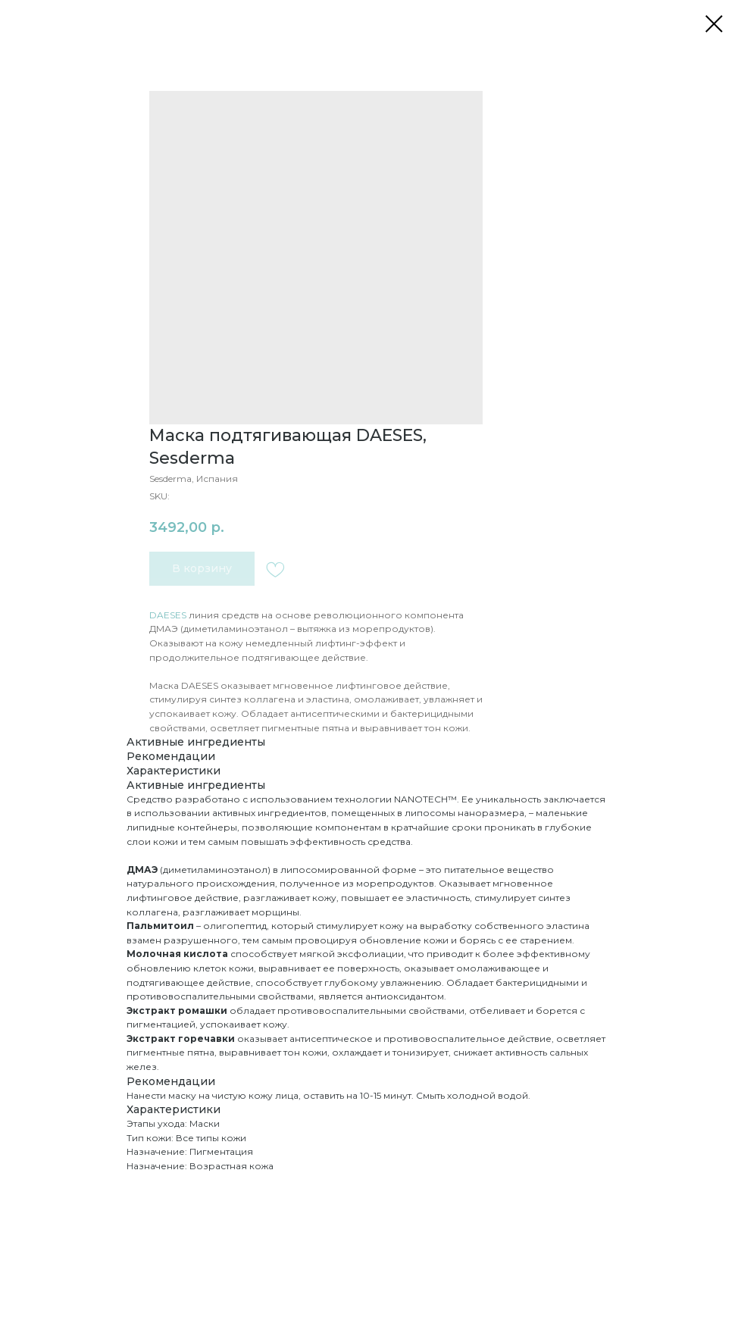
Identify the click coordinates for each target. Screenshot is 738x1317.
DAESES (167, 615)
